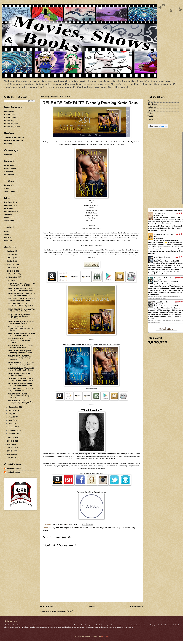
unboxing (8, 143)
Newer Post (46, 606)
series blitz (9, 217)
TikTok (150, 113)
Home (92, 606)
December (13, 274)
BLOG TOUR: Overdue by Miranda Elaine (19, 374)
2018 (9, 441)
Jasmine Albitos (14, 468)
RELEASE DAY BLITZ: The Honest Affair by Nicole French (19, 340)
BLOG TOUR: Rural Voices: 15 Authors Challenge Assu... (21, 364)
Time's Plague (159, 213)
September (13, 407)
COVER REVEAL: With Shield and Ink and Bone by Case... (21, 369)
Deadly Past (54, 528)
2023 (10, 261)
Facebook (152, 101)
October (12, 280)
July (10, 413)
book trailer (9, 185)
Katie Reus (77, 528)
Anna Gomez (160, 238)
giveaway (8, 154)
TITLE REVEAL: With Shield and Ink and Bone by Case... (20, 384)
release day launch (12, 126)
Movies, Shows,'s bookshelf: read (166, 210)
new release (87, 528)
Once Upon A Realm (162, 257)
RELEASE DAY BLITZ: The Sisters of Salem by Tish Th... (21, 305)
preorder (8, 237)
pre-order (8, 240)
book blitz (8, 208)
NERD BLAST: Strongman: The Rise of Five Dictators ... (21, 310)
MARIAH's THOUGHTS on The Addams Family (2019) (21, 284)
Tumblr (150, 116)
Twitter (150, 119)
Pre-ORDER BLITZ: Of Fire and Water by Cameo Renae (21, 299)
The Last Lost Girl (161, 302)
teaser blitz (9, 220)
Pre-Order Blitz (10, 202)
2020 (10, 271)
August (11, 410)
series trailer (9, 191)
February (12, 430)
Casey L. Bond (160, 304)
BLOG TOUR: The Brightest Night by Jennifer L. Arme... (20, 351)
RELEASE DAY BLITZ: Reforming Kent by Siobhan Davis (21, 328)
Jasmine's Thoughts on (14, 137)
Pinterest (151, 110)
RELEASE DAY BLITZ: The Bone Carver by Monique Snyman (20, 358)
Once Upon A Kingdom (163, 278)
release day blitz (100, 528)
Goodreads (152, 104)
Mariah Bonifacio (14, 472)
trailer (6, 188)
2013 (9, 458)
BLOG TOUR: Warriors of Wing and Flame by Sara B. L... (21, 334)
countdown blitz (11, 211)
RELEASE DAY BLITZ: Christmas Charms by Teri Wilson (20, 396)
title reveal (8, 171)
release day (9, 120)
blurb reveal (9, 174)
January (12, 433)
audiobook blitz (11, 205)
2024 (10, 258)
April (10, 423)
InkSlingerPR (65, 528)
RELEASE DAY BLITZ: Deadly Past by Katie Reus (20, 346)
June (10, 417)
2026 (10, 251)
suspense (120, 528)
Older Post (136, 606)
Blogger (104, 636)
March (11, 427)
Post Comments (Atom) (62, 611)
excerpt (7, 231)
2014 (9, 454)
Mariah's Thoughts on (13, 140)
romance (112, 528)
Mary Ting (159, 259)
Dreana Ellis (159, 215)
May (10, 420)
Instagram (152, 107)
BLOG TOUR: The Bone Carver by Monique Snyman (21, 322)
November (13, 277)
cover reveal (9, 165)
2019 (10, 438)
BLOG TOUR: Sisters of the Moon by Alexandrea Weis (20, 289)
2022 (10, 264)
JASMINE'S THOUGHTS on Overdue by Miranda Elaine (20, 379)
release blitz (9, 114)
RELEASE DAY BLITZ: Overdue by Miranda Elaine (21, 389)
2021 (10, 268)
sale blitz (8, 214)
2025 (10, 254)
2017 (9, 444)
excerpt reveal (10, 168)
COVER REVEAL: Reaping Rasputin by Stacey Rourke (20, 402)
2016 (10, 448)
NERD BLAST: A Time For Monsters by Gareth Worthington (19, 316)
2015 (10, 451)
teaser (7, 234)
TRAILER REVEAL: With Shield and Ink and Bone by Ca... (21, 294)
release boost (10, 117)
